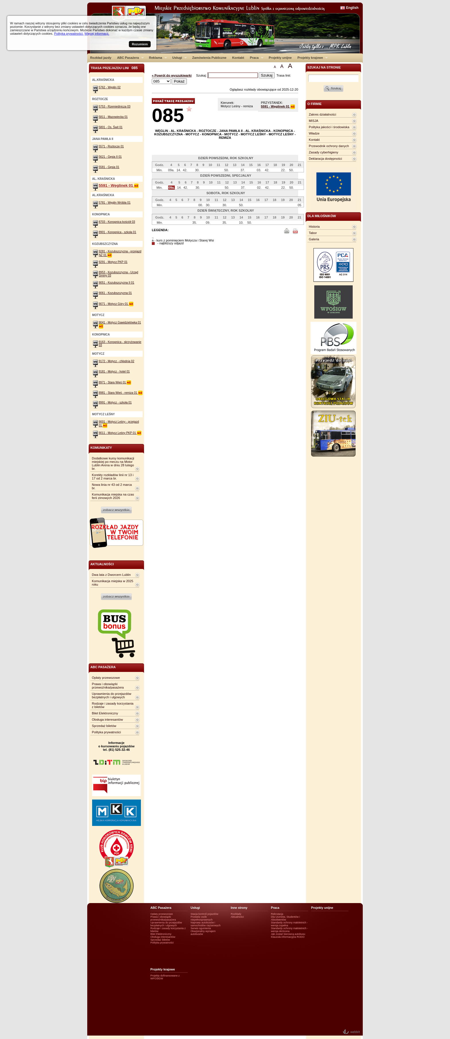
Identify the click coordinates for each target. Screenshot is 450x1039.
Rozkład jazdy (100, 57)
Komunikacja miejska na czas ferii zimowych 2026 (113, 496)
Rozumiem (140, 44)
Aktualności (237, 916)
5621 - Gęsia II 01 (110, 156)
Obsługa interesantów (107, 719)
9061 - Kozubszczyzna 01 (115, 293)
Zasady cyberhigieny (323, 152)
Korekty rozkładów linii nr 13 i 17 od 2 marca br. (112, 476)
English (352, 8)
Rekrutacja (277, 914)
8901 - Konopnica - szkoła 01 (117, 232)
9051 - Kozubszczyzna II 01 (116, 282)
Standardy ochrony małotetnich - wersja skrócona (289, 930)
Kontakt (238, 57)
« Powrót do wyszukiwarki (172, 75)
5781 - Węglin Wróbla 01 (115, 202)
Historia (314, 226)
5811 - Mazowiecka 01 (113, 116)
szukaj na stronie (324, 67)
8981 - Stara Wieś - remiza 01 (121, 392)
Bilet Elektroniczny (105, 713)
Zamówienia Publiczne (209, 57)
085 (168, 115)
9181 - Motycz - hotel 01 (114, 371)
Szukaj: (201, 75)
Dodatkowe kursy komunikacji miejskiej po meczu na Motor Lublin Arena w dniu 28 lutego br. (113, 463)
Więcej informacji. (96, 33)
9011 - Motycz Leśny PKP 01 (120, 432)
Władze (314, 133)
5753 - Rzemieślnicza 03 (114, 106)
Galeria (314, 239)
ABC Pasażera (129, 57)
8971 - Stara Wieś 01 (115, 382)
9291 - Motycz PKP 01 (113, 262)
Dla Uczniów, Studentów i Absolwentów (285, 918)
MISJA (313, 120)
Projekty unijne (280, 57)
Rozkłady (236, 914)
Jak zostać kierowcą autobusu (288, 934)
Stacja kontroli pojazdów (204, 914)
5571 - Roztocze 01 (111, 146)
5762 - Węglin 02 (110, 87)
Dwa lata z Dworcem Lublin (111, 574)
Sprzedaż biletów (104, 726)
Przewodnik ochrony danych (329, 146)
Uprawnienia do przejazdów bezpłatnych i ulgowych (111, 695)
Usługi (178, 57)
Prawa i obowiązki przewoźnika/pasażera (108, 685)
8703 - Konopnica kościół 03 (117, 221)
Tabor (313, 233)
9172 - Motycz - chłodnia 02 (116, 361)
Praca (255, 57)
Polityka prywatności (106, 732)
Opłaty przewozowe (106, 677)
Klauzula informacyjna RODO (287, 936)
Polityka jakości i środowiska (329, 127)
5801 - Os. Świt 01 (111, 127)
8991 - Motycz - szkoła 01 (115, 402)
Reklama (156, 57)
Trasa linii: (283, 75)
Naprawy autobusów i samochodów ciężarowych (206, 924)
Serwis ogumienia (201, 928)
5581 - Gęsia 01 (109, 167)
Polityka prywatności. (69, 33)
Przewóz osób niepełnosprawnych (202, 918)
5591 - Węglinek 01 (278, 106)
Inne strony (239, 907)
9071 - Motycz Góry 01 (116, 303)
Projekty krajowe (311, 57)
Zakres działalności (322, 114)
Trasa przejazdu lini (114, 68)
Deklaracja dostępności (325, 158)
